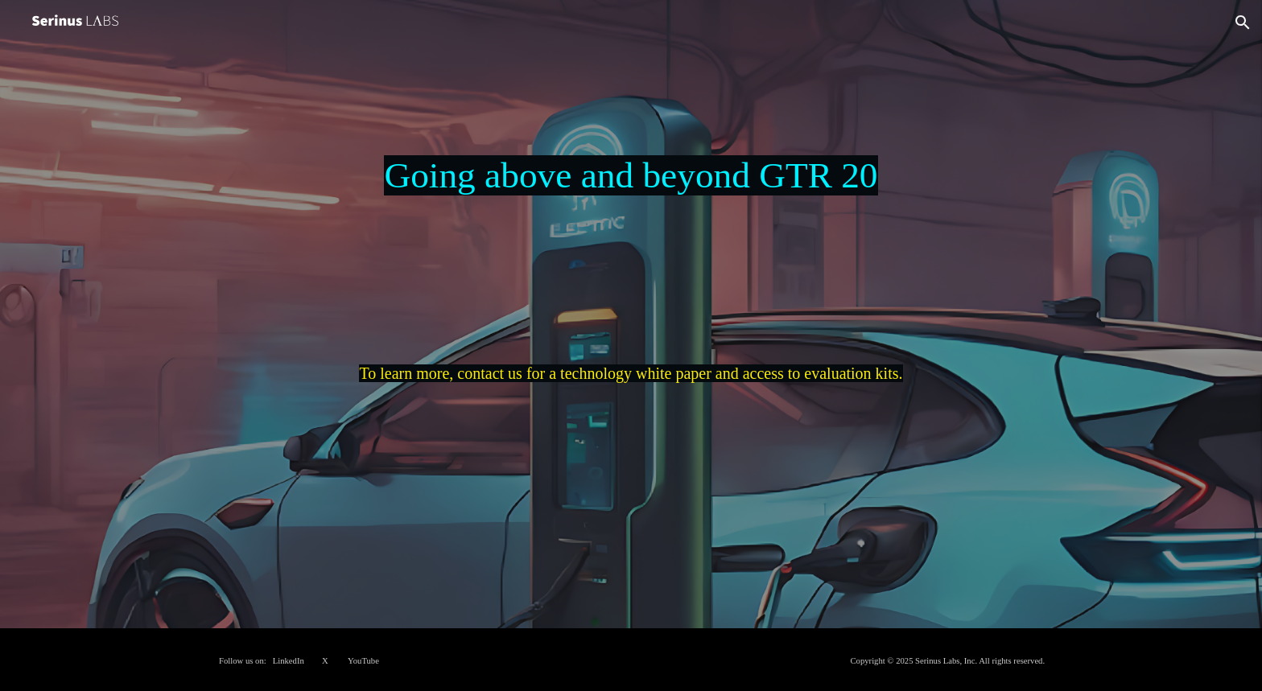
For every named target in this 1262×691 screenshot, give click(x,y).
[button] (1242, 22)
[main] (631, 336)
